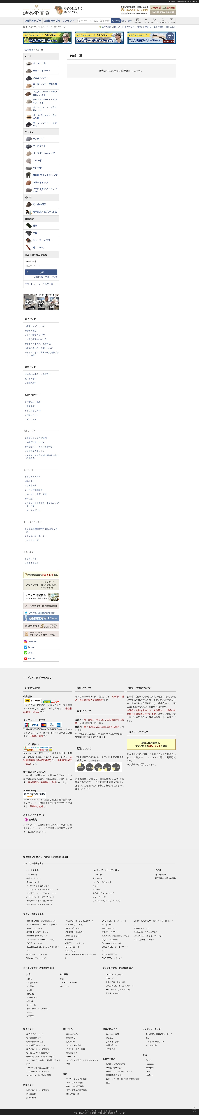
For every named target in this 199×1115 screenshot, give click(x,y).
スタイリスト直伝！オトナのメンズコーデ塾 (42, 504)
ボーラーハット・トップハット (45, 124)
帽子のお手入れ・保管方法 (38, 344)
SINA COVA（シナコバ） (112, 958)
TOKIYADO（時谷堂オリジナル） (116, 936)
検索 (118, 21)
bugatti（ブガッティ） (111, 939)
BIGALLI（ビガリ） (34, 928)
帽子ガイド (118, 27)
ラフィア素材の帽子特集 (76, 1090)
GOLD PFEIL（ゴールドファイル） (120, 986)
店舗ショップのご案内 (36, 438)
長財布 (29, 979)
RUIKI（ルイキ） (113, 993)
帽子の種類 (31, 330)
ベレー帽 (37, 168)
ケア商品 (30, 1016)
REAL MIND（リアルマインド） (119, 990)
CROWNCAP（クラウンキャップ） (148, 936)
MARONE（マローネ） (74, 925)
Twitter (31, 647)
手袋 (35, 233)
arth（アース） (108, 925)
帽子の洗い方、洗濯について (39, 348)
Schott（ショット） (73, 936)
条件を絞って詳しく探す (46, 277)
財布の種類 (31, 383)
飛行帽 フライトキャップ (45, 175)
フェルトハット (40, 78)
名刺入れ (30, 1001)
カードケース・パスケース (37, 1009)
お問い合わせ (170, 27)
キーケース (31, 1005)
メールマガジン (33, 510)
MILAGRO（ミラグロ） (115, 975)
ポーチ (29, 1012)
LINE (30, 653)
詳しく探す (127, 21)
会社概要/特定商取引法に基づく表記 (41, 530)
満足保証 (30, 406)
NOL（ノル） (70, 951)
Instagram (32, 641)
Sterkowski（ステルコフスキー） (147, 932)
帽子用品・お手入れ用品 (45, 211)
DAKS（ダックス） (73, 928)
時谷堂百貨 (28, 50)
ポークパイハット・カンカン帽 (45, 117)
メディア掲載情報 (34, 490)
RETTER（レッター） (74, 947)
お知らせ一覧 (32, 540)
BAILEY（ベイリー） (111, 932)
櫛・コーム (38, 247)
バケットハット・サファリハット (45, 109)
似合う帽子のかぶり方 (36, 339)
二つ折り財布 (32, 983)
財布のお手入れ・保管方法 (38, 374)
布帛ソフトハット (41, 70)
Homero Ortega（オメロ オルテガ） (41, 921)
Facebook (150, 1064)
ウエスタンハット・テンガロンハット (45, 93)
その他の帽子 (39, 204)
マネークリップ (32, 997)
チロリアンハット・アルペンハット (45, 101)
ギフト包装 (31, 419)
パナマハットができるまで (37, 1071)
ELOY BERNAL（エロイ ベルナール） (42, 925)
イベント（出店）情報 (36, 494)
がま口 (29, 990)
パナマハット (35, 27)
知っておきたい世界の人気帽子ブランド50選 (42, 353)
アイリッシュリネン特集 (76, 1079)
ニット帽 (37, 160)
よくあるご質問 (156, 27)
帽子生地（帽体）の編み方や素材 (40, 1056)
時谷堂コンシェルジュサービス (40, 447)
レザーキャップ (40, 182)
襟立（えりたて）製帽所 (144, 939)
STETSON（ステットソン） (38, 932)
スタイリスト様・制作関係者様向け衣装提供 (42, 456)
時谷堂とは (31, 481)
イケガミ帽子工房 (109, 954)
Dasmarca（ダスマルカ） (112, 943)
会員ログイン (32, 559)
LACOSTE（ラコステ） (75, 932)
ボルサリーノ (60, 27)
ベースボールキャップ (44, 153)
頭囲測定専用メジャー (36, 451)
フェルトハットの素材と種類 (38, 1075)
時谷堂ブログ (32, 498)
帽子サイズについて (35, 326)
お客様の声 (31, 485)
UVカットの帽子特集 (75, 1086)
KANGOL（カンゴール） (75, 943)
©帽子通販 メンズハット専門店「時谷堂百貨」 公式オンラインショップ (99, 1113)
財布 (35, 225)
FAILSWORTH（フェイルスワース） (80, 921)
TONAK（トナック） (142, 928)
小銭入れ (30, 994)
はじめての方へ (33, 477)
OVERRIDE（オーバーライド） (115, 921)
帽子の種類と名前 (33, 1038)
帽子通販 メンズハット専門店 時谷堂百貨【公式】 (46, 857)
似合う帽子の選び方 (35, 335)
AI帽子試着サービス (35, 442)
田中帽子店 (69, 939)
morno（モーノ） (109, 928)
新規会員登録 (32, 563)
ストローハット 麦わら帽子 (45, 85)
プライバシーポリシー (36, 536)
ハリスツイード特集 (74, 1083)
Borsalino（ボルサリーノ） (37, 936)
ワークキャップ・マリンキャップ (45, 190)
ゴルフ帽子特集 (72, 1094)
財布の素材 (31, 378)
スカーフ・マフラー (42, 240)
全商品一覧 (48, 284)
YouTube (32, 658)
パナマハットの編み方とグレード (40, 1068)
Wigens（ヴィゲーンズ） (37, 958)
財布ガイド (129, 27)
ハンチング (47, 27)
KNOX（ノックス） (34, 943)
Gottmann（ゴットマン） (37, 954)
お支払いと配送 (142, 27)
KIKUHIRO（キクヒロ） (116, 982)
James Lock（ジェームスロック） (40, 939)
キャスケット (39, 146)
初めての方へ (107, 27)
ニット (95, 886)
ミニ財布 (30, 986)
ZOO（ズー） (111, 978)
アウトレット (31, 284)
